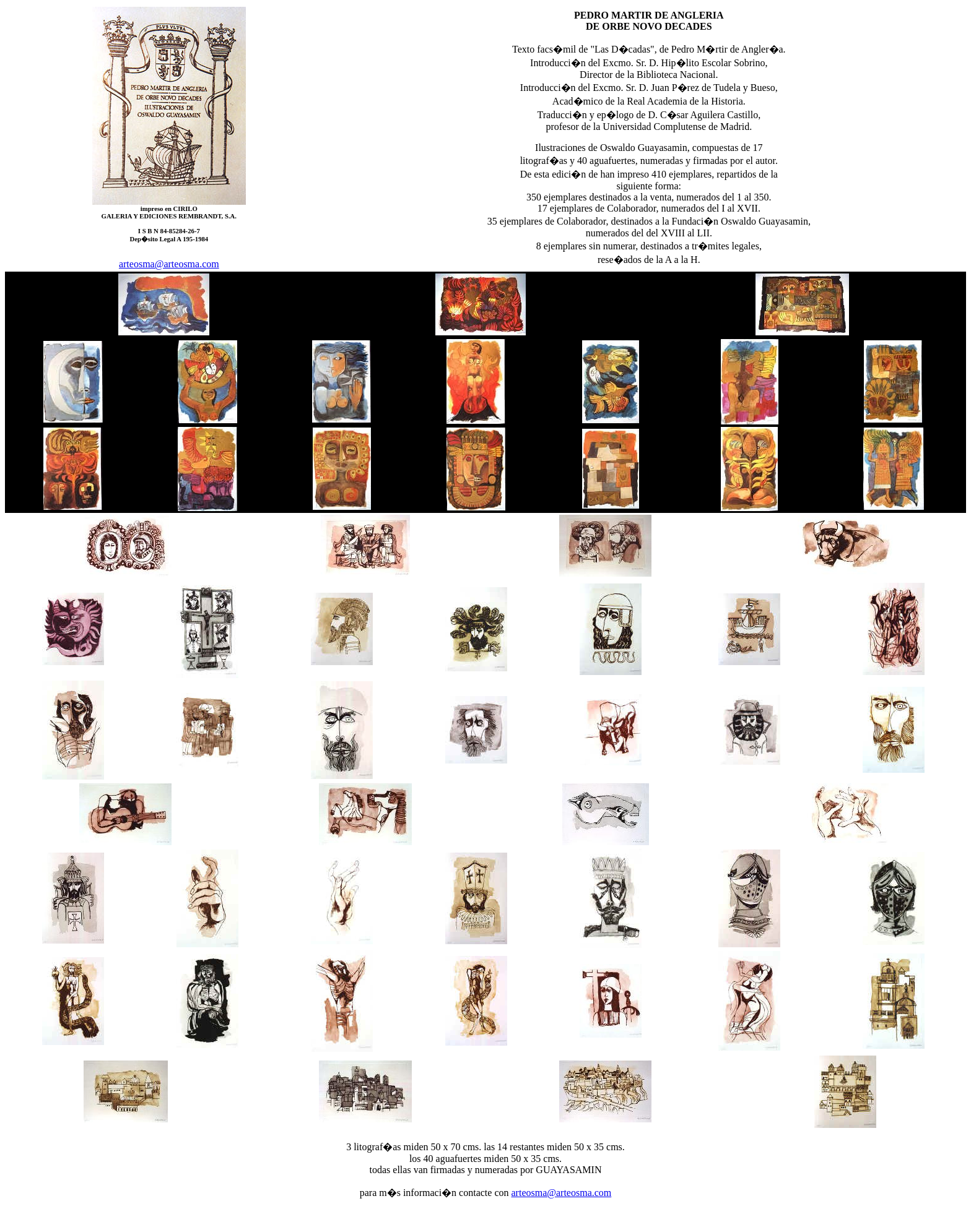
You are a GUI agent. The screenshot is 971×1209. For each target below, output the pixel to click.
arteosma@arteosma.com (169, 264)
